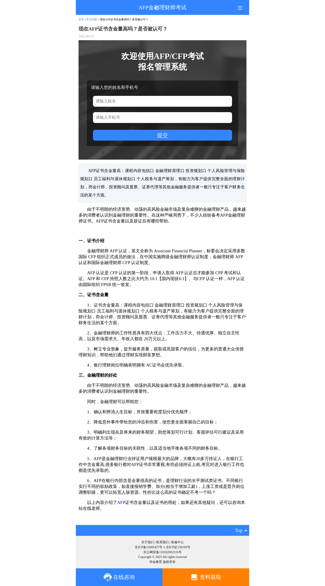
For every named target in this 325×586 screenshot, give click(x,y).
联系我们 (162, 542)
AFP (121, 502)
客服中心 (177, 542)
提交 (162, 135)
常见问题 (91, 19)
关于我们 (147, 542)
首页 (81, 19)
